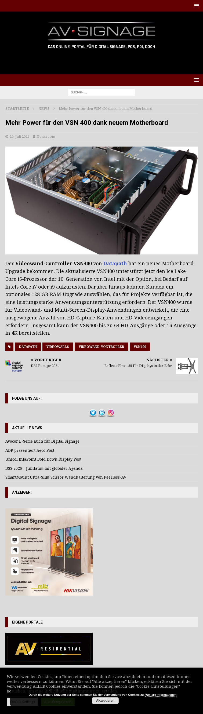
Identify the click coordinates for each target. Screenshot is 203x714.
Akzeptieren (105, 700)
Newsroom (46, 136)
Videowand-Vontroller (101, 347)
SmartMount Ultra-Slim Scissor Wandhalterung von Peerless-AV (65, 477)
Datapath (115, 263)
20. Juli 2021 (19, 136)
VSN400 (140, 347)
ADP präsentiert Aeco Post (29, 450)
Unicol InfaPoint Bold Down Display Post (43, 459)
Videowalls (57, 347)
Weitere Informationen (160, 694)
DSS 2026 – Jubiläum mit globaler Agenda (44, 468)
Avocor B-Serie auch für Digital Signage (42, 441)
